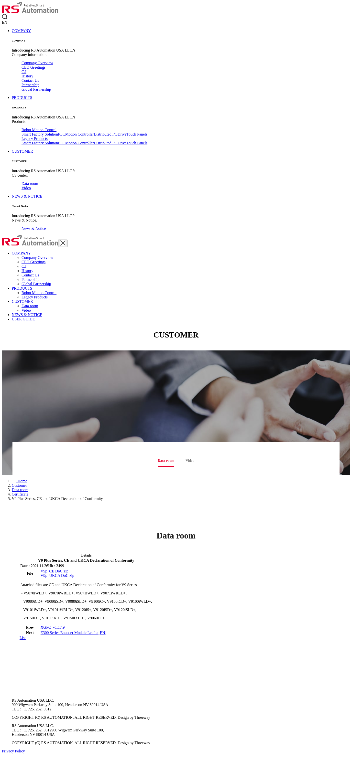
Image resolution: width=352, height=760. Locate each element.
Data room (30, 183)
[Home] (19, 481)
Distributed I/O (106, 134)
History (27, 76)
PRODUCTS (22, 97)
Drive (122, 134)
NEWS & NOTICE (27, 196)
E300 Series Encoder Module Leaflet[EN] (73, 633)
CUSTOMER (22, 151)
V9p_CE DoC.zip (54, 571)
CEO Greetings (33, 67)
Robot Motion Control (39, 130)
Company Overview (37, 63)
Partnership (30, 85)
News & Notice (34, 228)
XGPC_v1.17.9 (53, 627)
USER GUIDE (23, 319)
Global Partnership (36, 89)
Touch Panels (136, 134)
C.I (24, 72)
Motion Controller (79, 134)
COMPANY (21, 31)
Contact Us (30, 80)
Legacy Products (35, 139)
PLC (61, 134)
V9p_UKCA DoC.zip (57, 575)
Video (26, 188)
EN (4, 22)
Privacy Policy (13, 751)
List (23, 638)
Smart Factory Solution (40, 134)
